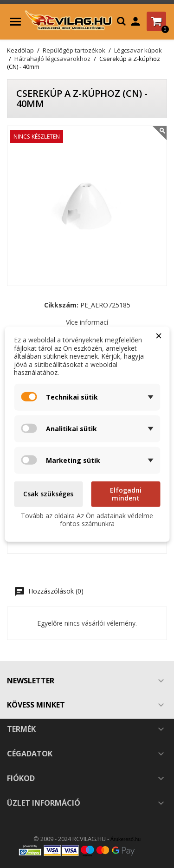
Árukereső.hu (125, 839)
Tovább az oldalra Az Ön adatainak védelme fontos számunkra (87, 519)
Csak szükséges (48, 493)
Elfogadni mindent (126, 493)
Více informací (87, 322)
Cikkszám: (61, 305)
